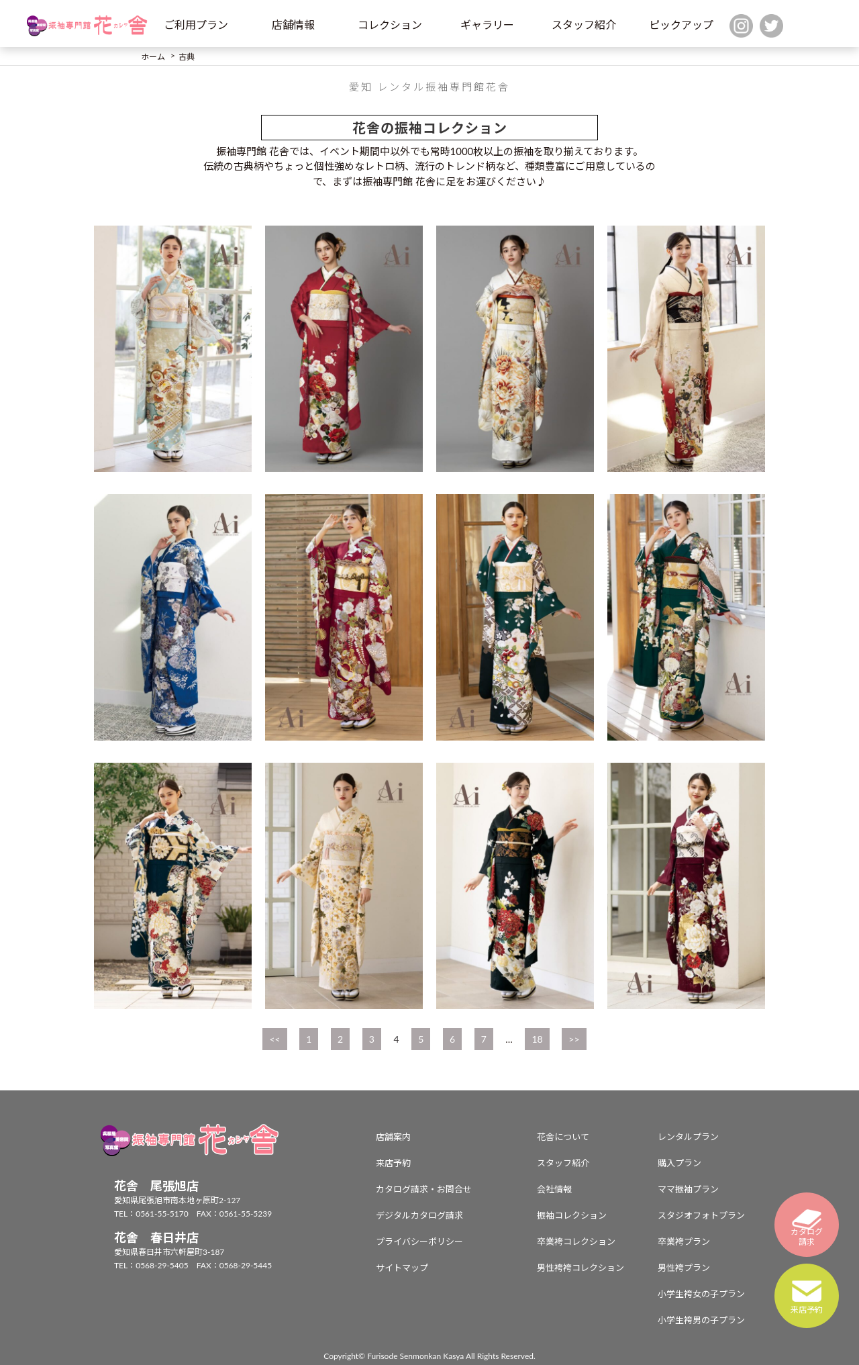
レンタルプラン (688, 1136)
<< (274, 1039)
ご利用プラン (196, 24)
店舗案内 (393, 1136)
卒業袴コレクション (576, 1241)
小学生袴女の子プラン (701, 1293)
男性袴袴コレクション (580, 1267)
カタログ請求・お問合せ (424, 1189)
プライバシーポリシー (419, 1241)
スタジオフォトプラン (701, 1215)
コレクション (390, 24)
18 (537, 1039)
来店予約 (393, 1163)
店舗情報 (293, 24)
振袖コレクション (572, 1215)
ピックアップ (681, 24)
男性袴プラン (684, 1267)
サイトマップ (402, 1267)
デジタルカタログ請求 (419, 1215)
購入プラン (679, 1163)
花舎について (563, 1136)
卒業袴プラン (684, 1241)
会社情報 (554, 1189)
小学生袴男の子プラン (701, 1320)
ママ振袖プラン (688, 1189)
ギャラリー (487, 24)
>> (573, 1039)
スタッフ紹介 (584, 24)
